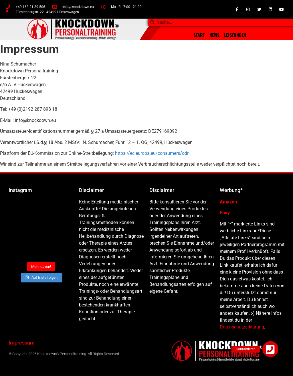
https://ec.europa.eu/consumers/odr (152, 153)
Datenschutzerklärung (242, 327)
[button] (270, 349)
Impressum (22, 343)
